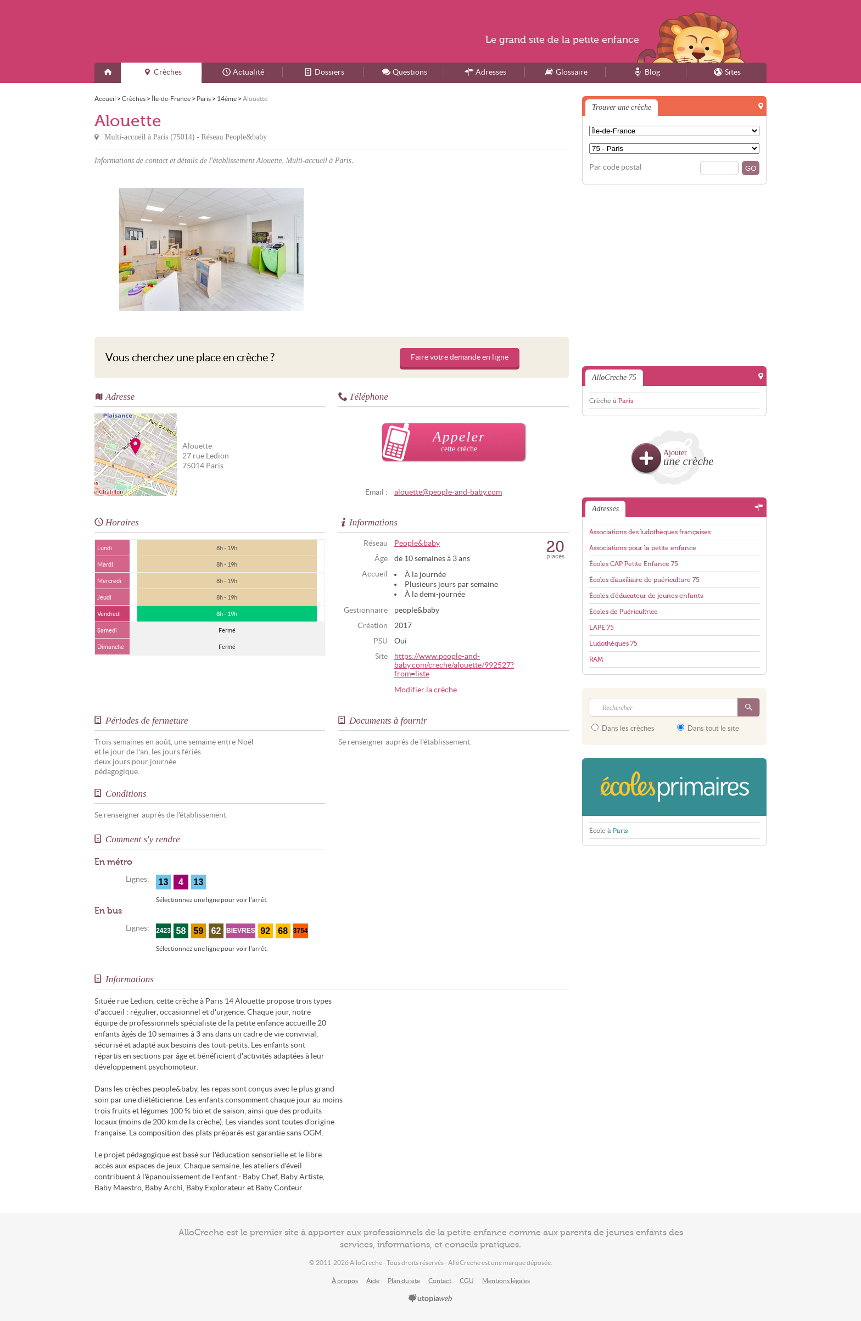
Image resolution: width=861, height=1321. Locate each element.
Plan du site (404, 1280)
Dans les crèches (623, 728)
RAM (596, 659)
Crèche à (611, 401)
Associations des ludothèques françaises (650, 532)
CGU (467, 1280)
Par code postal (615, 167)
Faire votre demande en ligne (459, 357)
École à (608, 831)
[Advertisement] (452, 249)
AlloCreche (201, 31)
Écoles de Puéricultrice (623, 611)
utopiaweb (430, 1299)
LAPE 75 (601, 627)
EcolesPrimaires (674, 787)
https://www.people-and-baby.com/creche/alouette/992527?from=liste (454, 665)
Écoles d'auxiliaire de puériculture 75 (644, 580)
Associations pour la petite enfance (642, 548)
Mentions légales (506, 1280)
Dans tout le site (708, 728)
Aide (372, 1280)
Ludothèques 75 (613, 643)
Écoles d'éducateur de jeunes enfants (646, 596)
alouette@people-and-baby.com (448, 492)
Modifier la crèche (425, 690)
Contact (439, 1280)
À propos (345, 1280)
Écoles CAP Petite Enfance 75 (633, 564)
